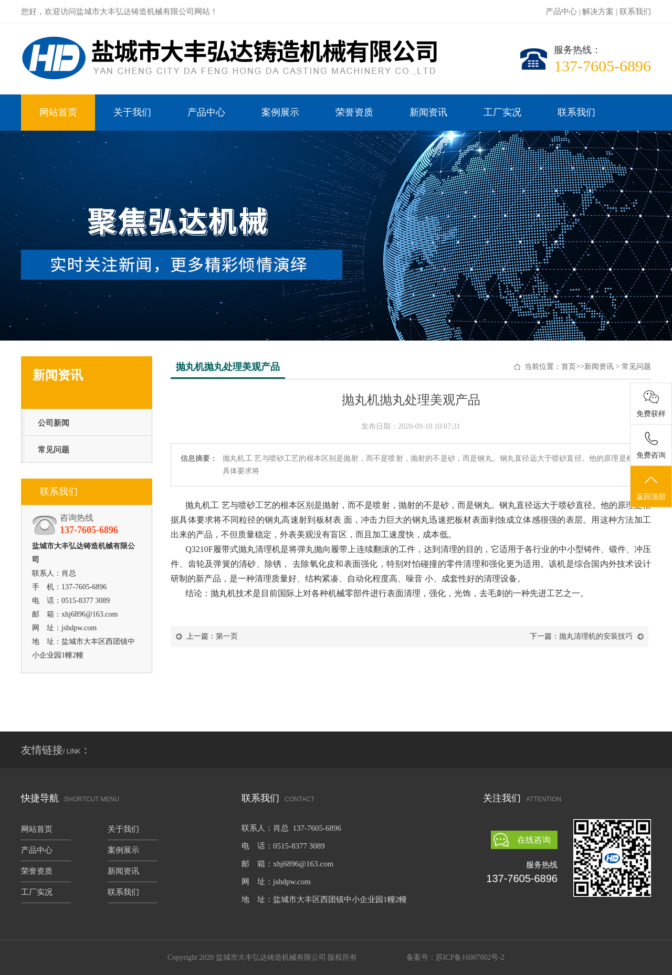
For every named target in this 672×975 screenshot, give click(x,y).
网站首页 (58, 112)
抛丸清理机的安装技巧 (596, 636)
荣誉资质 (354, 112)
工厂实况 (502, 112)
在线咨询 (534, 839)
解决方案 (598, 11)
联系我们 (635, 11)
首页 (568, 366)
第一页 (227, 636)
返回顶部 (651, 487)
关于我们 (132, 112)
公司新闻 (53, 423)
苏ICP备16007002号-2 (470, 957)
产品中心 (561, 11)
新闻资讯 (428, 112)
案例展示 (280, 112)
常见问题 (53, 450)
